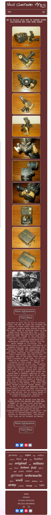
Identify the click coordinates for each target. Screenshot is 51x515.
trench (12, 459)
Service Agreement (26, 504)
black (16, 468)
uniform (34, 481)
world (10, 468)
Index (26, 494)
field (33, 467)
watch (37, 472)
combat (21, 486)
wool (30, 459)
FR (29, 507)
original (21, 463)
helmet (24, 467)
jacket (21, 471)
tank (15, 471)
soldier (29, 471)
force (11, 481)
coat (35, 486)
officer (40, 468)
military (38, 463)
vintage (29, 486)
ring (34, 455)
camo (27, 481)
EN (24, 507)
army (12, 485)
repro (28, 455)
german (17, 475)
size (11, 463)
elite (30, 464)
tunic (41, 481)
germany (13, 455)
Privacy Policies (26, 500)
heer (18, 458)
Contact (26, 497)
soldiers (41, 455)
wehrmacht (33, 475)
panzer (21, 456)
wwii (19, 480)
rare (41, 485)
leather (38, 458)
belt (25, 459)
